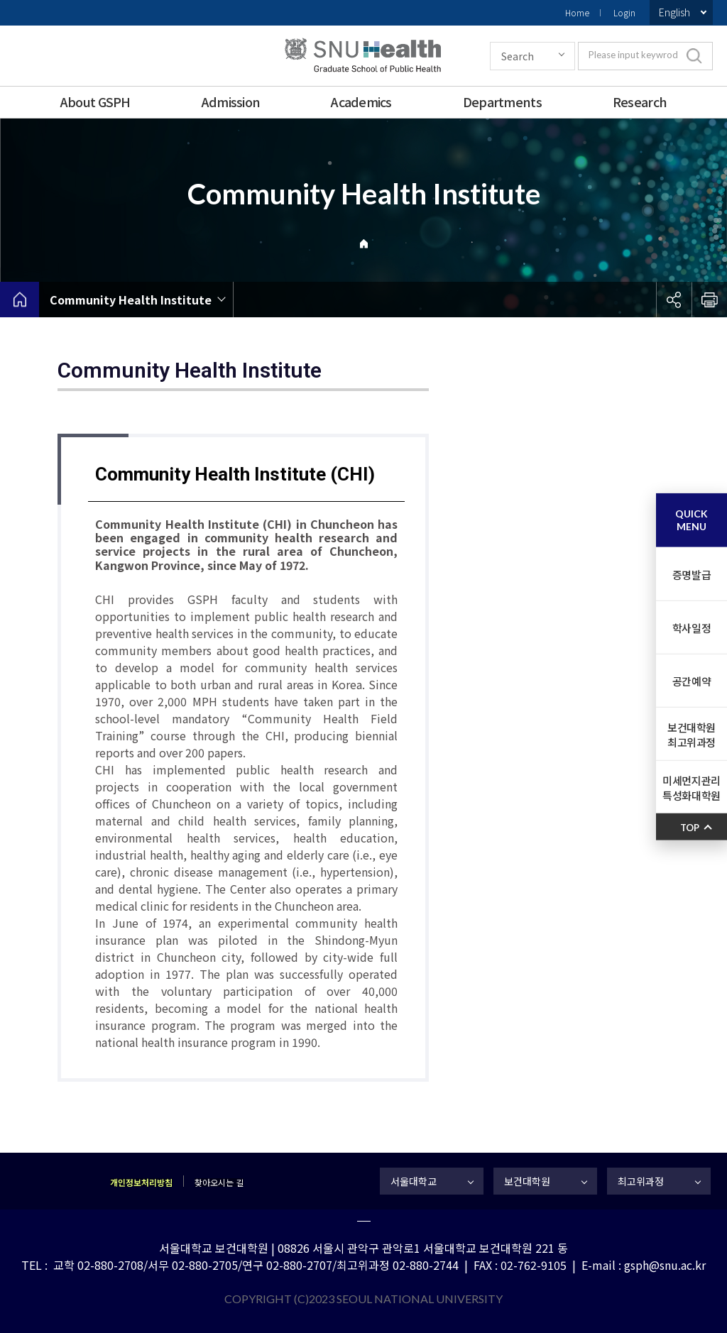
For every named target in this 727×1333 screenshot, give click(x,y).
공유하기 (674, 299)
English (674, 12)
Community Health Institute (131, 299)
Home (577, 12)
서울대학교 (413, 1181)
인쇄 (709, 299)
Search (517, 56)
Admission (231, 101)
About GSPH (95, 101)
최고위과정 (641, 1181)
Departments (502, 101)
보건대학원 (527, 1181)
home (19, 299)
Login (624, 12)
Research (640, 101)
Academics (361, 101)
